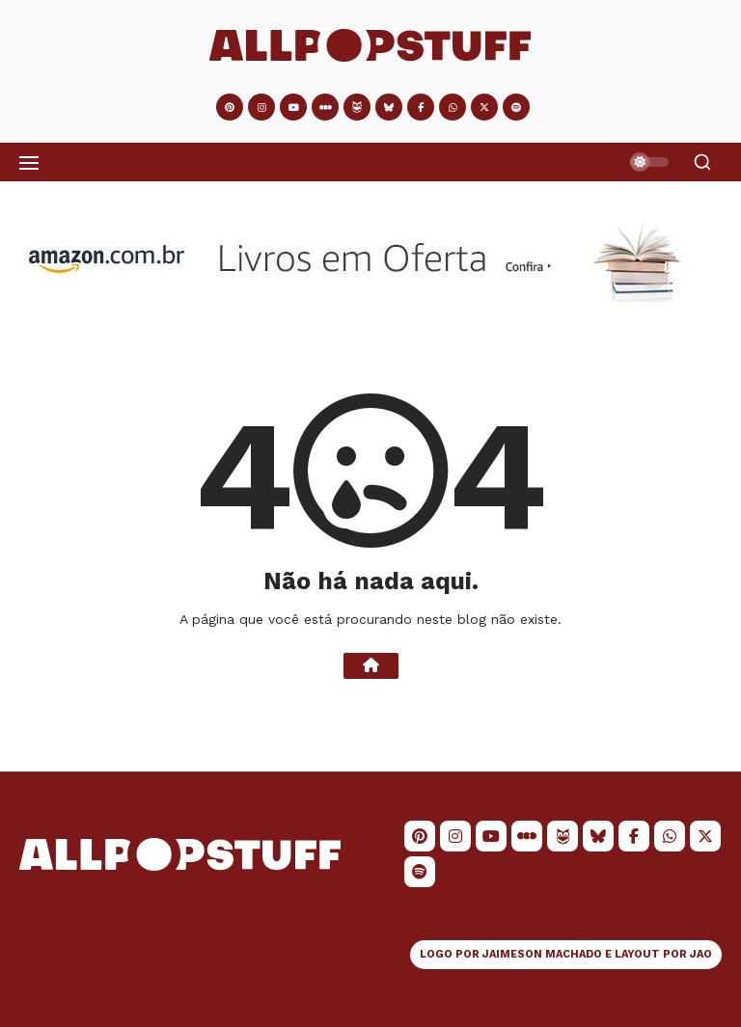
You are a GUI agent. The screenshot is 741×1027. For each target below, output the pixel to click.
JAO (701, 954)
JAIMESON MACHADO (542, 954)
